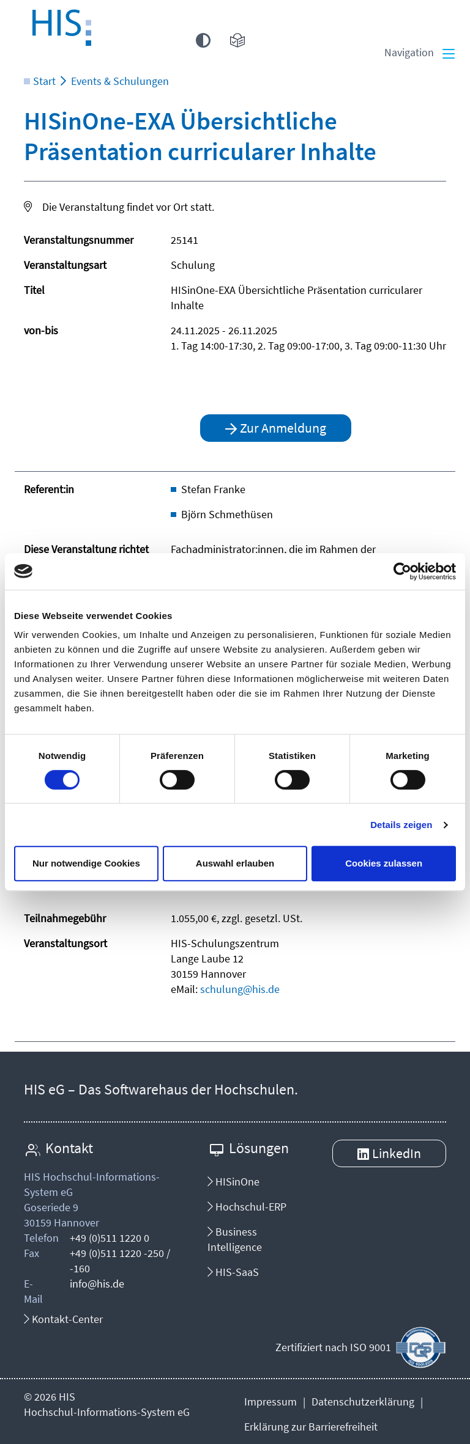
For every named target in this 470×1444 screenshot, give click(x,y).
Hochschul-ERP (246, 1207)
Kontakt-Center (63, 1319)
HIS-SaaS (233, 1272)
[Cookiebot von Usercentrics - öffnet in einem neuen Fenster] (402, 571)
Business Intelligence (234, 1239)
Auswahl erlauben (235, 863)
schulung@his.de (240, 989)
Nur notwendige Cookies (86, 863)
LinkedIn (396, 1153)
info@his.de (97, 1284)
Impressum (270, 1402)
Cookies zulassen (383, 863)
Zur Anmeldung (283, 427)
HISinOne (233, 1182)
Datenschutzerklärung (362, 1402)
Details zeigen (401, 824)
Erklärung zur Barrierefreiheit (311, 1427)
